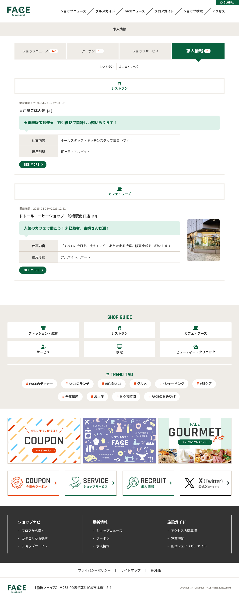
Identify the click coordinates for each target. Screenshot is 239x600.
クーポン (93, 51)
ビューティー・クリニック (195, 352)
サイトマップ (131, 570)
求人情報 (198, 51)
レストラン (106, 66)
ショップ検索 (193, 11)
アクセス (218, 11)
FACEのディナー (41, 383)
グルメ (142, 383)
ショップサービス (145, 50)
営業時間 (177, 538)
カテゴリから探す (35, 538)
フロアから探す (33, 530)
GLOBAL (227, 2)
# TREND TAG (119, 374)
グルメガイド (105, 11)
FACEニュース (134, 11)
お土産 (99, 396)
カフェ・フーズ (128, 66)
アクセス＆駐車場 (184, 530)
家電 (119, 352)
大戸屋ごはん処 (32, 110)
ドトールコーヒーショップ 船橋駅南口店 (54, 216)
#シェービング (173, 383)
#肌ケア (206, 383)
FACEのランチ (79, 383)
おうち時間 (128, 396)
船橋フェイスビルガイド (189, 546)
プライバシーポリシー (94, 570)
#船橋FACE (113, 383)
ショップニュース (73, 11)
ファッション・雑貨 (43, 333)
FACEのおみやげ (163, 396)
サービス (43, 352)
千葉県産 (71, 396)
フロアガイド (164, 11)
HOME (156, 570)
